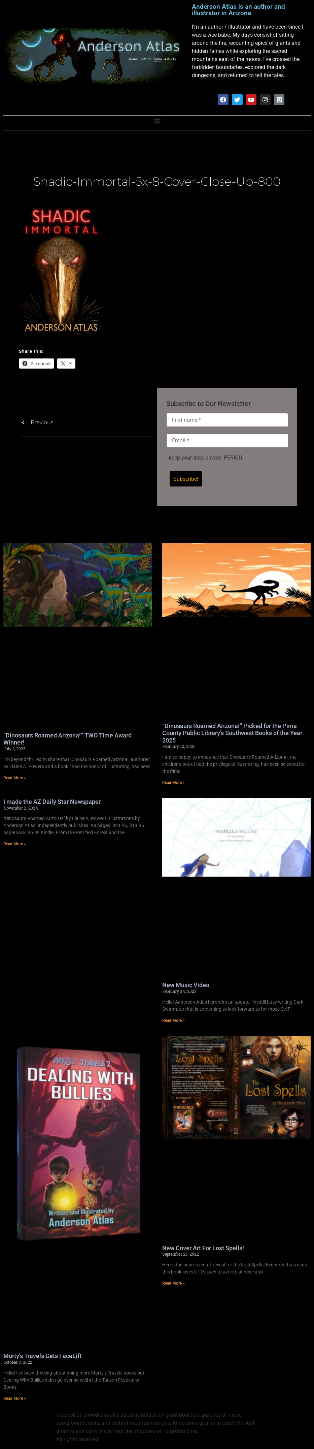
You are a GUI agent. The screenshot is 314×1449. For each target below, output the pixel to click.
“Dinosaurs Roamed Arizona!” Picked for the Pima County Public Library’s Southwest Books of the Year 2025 (232, 733)
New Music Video (185, 985)
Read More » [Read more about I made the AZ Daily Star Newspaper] (14, 844)
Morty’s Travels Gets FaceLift (42, 1356)
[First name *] (227, 420)
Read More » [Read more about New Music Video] (173, 1020)
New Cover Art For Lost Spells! (203, 1248)
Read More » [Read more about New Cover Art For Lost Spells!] (173, 1284)
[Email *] (227, 441)
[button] (157, 121)
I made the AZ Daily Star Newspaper (52, 802)
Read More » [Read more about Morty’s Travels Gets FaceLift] (14, 1398)
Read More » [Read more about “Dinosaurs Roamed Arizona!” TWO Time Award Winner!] (14, 778)
